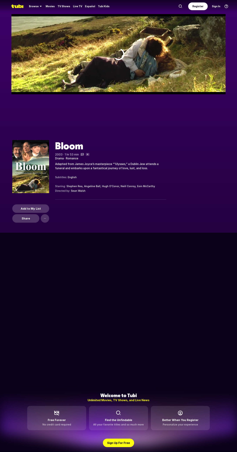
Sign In (216, 6)
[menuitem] (35, 6)
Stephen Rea (75, 186)
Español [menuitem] (90, 6)
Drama (59, 158)
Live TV (77, 6)
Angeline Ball (92, 186)
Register (197, 6)
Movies (50, 6)
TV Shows (64, 6)
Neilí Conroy (128, 186)
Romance (72, 158)
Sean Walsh (78, 190)
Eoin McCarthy (146, 186)
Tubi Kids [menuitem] (104, 6)
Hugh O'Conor (110, 186)
